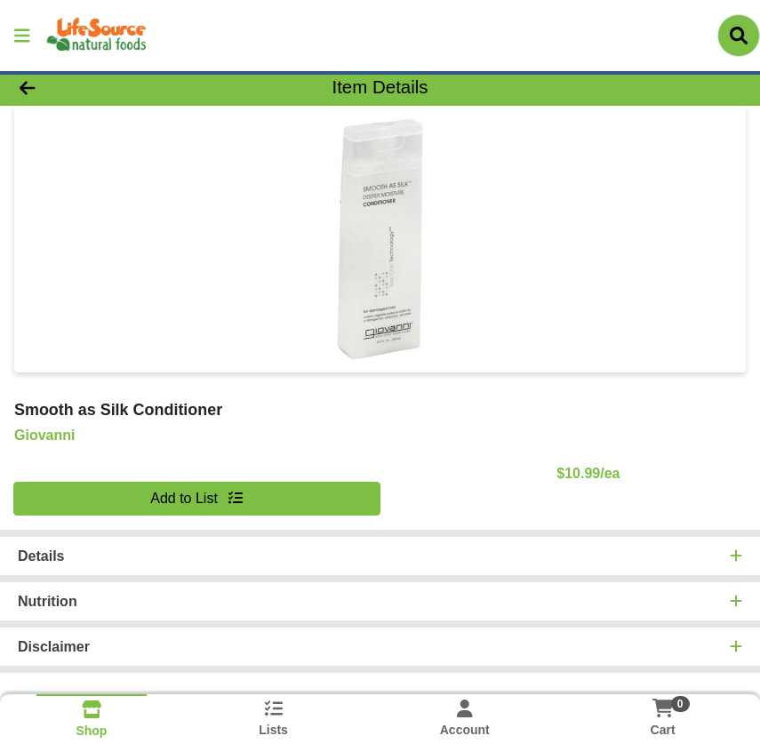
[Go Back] (105, 87)
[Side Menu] (22, 35)
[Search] (739, 35)
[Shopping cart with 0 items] (663, 708)
